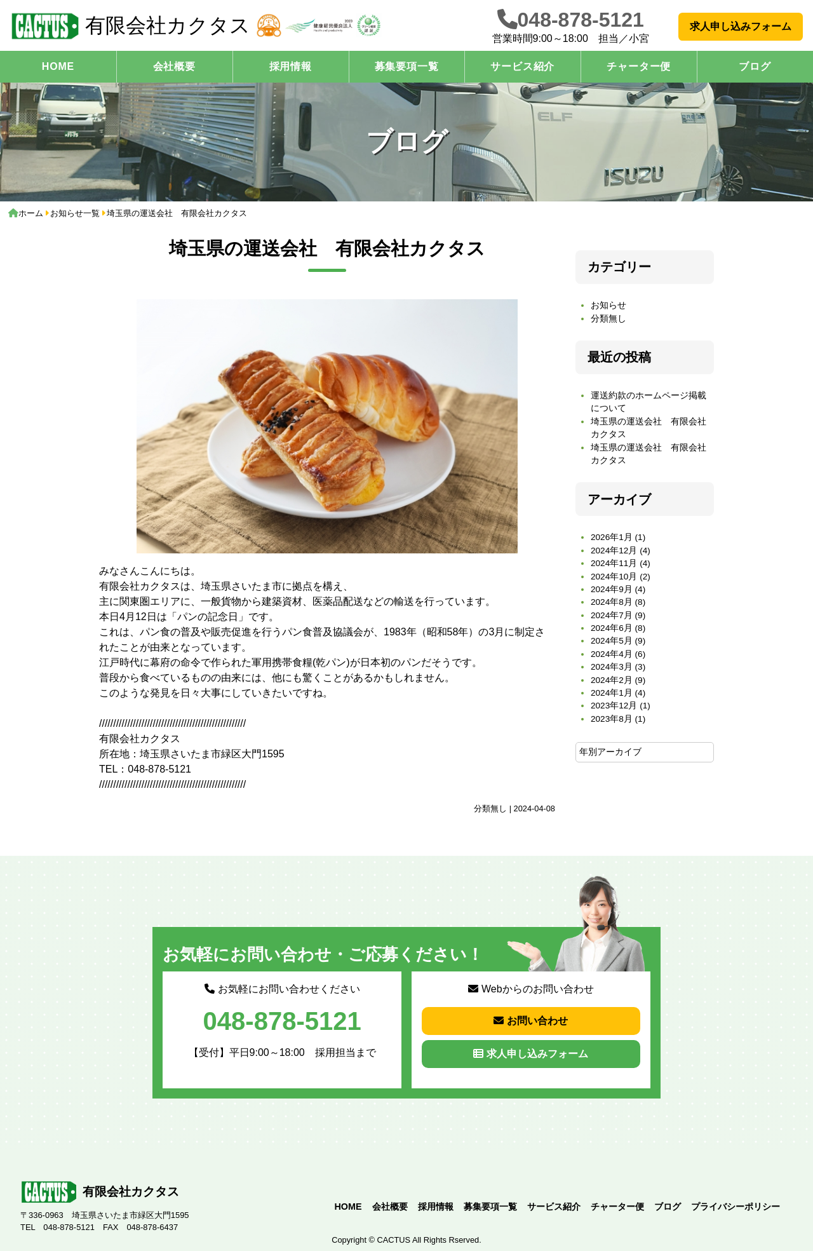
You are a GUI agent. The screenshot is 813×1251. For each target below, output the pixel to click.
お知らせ (608, 305)
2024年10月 (614, 576)
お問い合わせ (531, 1020)
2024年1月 (612, 693)
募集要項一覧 (407, 66)
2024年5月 (612, 641)
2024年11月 (614, 563)
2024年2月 (612, 680)
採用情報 (290, 66)
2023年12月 (614, 705)
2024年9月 (612, 589)
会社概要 (174, 66)
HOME (58, 66)
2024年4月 (612, 654)
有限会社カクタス (130, 26)
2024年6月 (612, 628)
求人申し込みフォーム (740, 26)
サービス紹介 (522, 66)
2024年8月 (612, 602)
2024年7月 (612, 615)
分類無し (490, 808)
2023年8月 (612, 719)
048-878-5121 (581, 19)
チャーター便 (639, 66)
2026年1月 (612, 537)
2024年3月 (612, 667)
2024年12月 (614, 550)
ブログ (667, 1206)
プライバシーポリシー (735, 1206)
